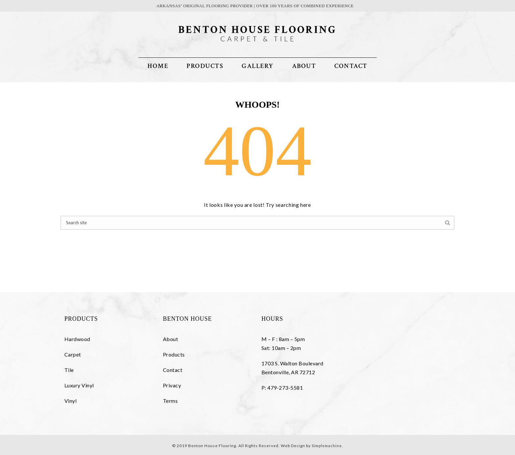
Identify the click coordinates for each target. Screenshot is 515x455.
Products (205, 66)
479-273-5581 (285, 387)
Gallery (258, 66)
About (304, 66)
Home (157, 66)
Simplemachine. (327, 446)
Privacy (172, 385)
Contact (351, 66)
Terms (170, 401)
